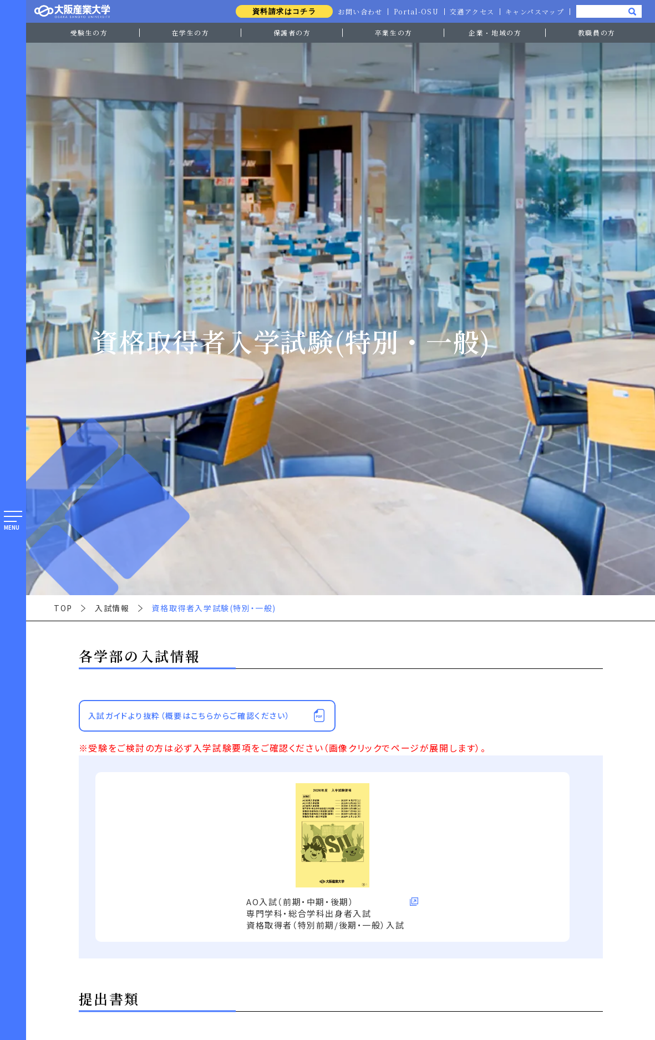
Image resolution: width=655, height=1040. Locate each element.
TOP (63, 608)
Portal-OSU (413, 11)
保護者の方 (292, 32)
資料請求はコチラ (279, 11)
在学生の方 (191, 32)
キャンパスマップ (534, 11)
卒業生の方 (394, 32)
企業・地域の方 (495, 32)
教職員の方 (597, 32)
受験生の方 (89, 32)
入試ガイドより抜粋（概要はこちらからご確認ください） (189, 715)
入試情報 (112, 608)
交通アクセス (471, 11)
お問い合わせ (357, 11)
